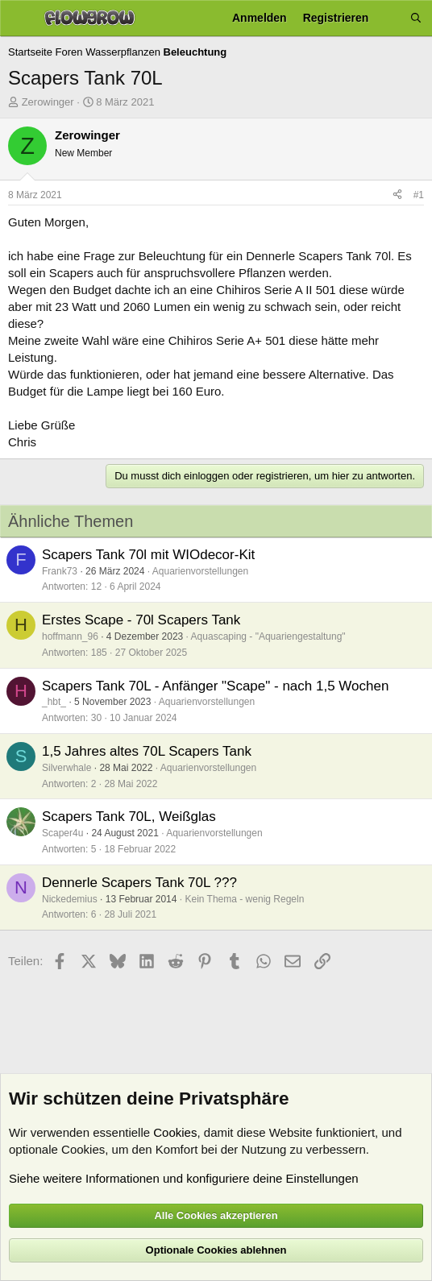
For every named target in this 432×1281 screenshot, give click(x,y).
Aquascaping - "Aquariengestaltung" (268, 636)
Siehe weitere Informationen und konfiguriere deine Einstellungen (184, 1178)
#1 (418, 195)
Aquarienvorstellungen (200, 571)
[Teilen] (397, 195)
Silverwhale (66, 767)
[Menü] (18, 18)
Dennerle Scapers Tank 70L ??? (139, 882)
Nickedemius (70, 899)
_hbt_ (54, 701)
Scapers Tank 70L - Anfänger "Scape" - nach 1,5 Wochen (215, 686)
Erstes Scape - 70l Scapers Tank (141, 620)
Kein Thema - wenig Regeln (244, 899)
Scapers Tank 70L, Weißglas (129, 816)
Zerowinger (48, 102)
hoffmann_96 (70, 636)
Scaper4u (62, 833)
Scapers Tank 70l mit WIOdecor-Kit (148, 554)
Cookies (175, 1132)
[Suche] (416, 18)
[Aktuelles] (389, 18)
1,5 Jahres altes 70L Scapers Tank (146, 751)
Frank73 (59, 571)
